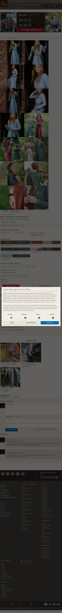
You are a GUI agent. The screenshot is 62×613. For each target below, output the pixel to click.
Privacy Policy (50, 302)
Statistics (38, 314)
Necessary (10, 314)
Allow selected (31, 323)
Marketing (52, 314)
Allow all (49, 323)
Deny (12, 323)
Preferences (24, 314)
